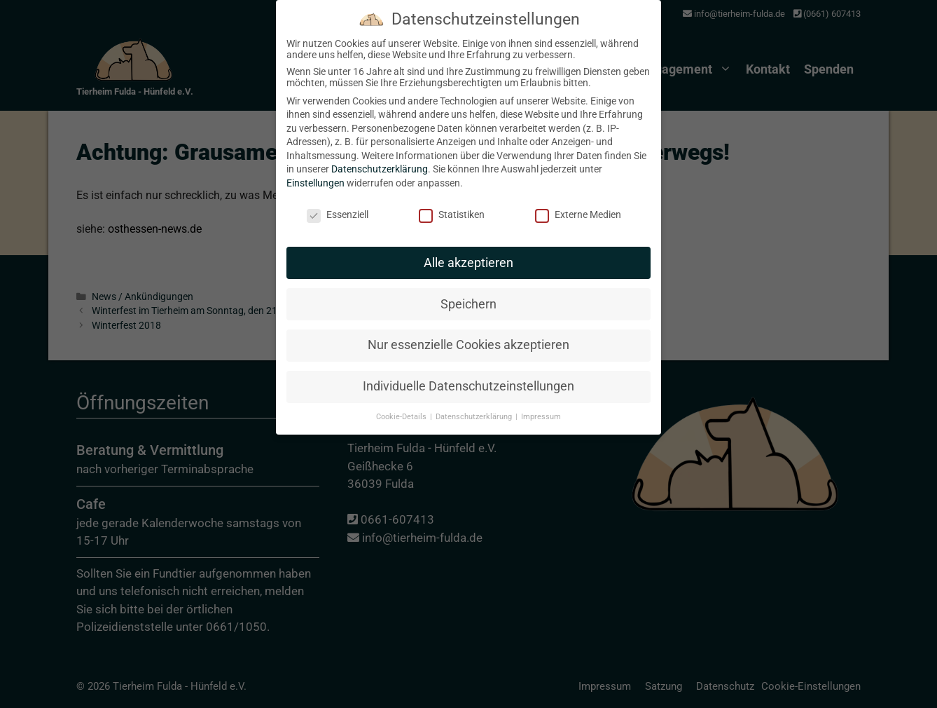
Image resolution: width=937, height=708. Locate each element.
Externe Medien (578, 199)
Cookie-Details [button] (402, 402)
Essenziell (337, 199)
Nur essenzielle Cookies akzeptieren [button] (468, 330)
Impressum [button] (541, 402)
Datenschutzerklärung (379, 154)
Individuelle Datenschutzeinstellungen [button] (468, 372)
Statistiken (452, 199)
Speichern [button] (468, 289)
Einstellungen (315, 168)
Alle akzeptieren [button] (468, 247)
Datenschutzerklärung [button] (475, 402)
